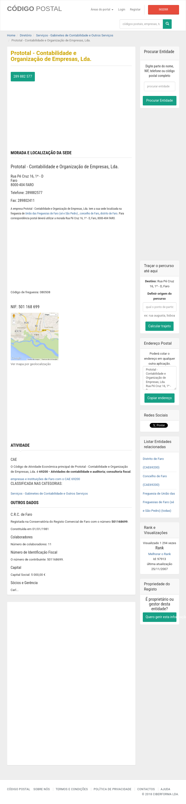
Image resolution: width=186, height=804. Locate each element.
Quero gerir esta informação (161, 617)
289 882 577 (23, 76)
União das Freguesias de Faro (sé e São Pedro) (52, 213)
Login (121, 9)
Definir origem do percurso (160, 296)
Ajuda (165, 789)
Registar (135, 9)
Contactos (146, 789)
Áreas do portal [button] (102, 9)
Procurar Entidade (159, 100)
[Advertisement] (71, 114)
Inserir (163, 9)
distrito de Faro (108, 213)
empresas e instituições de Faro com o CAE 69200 (45, 479)
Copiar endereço (159, 398)
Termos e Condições (72, 789)
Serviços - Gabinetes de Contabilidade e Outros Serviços (49, 493)
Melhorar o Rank (159, 554)
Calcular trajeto (159, 326)
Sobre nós (41, 789)
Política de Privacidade (112, 789)
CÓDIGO (34, 8)
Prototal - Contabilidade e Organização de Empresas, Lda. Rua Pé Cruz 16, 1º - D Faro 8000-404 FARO (159, 378)
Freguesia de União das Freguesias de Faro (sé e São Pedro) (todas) (159, 502)
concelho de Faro (89, 213)
